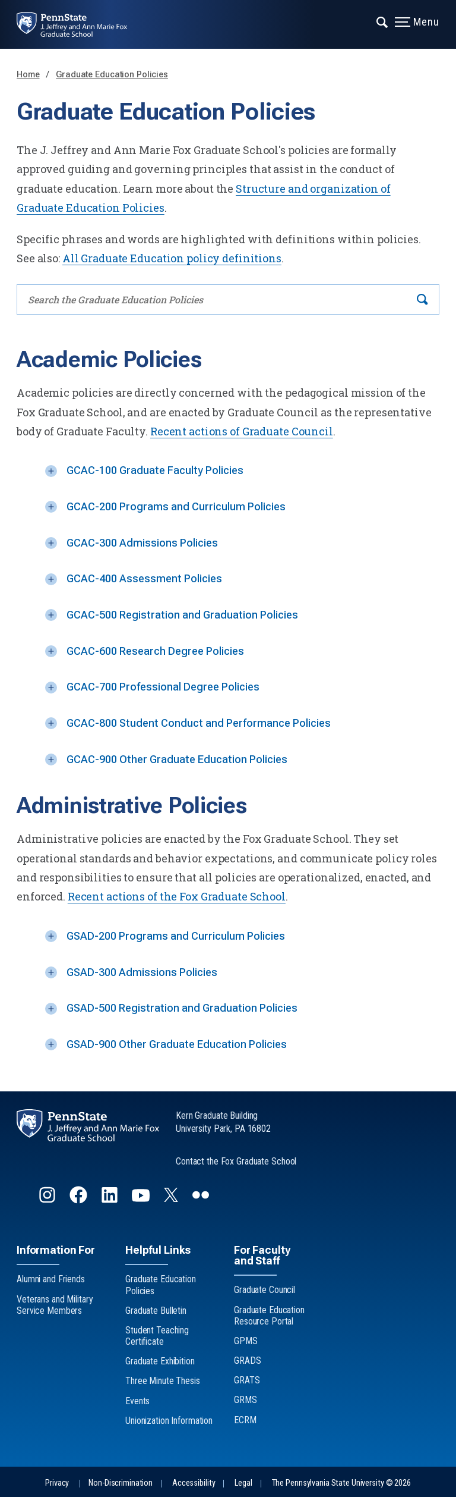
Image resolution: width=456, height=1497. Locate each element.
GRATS (246, 1380)
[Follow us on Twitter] (172, 1198)
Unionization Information (169, 1420)
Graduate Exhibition (160, 1361)
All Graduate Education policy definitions (171, 258)
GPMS (246, 1341)
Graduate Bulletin (155, 1310)
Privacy (57, 1483)
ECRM (245, 1420)
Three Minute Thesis (162, 1380)
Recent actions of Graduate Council (241, 431)
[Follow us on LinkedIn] (111, 1200)
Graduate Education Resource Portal (269, 1315)
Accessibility (193, 1483)
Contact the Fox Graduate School (236, 1161)
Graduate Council (264, 1289)
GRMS (245, 1399)
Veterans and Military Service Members (55, 1305)
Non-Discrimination (120, 1483)
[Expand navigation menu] (382, 21)
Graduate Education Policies (112, 75)
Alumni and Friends (51, 1279)
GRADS (247, 1360)
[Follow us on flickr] (202, 1200)
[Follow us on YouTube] (142, 1200)
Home (28, 75)
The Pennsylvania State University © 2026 (341, 1483)
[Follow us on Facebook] (79, 1200)
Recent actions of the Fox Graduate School (177, 896)
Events (137, 1401)
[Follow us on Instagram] (48, 1200)
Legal (243, 1483)
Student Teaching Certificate (157, 1336)
